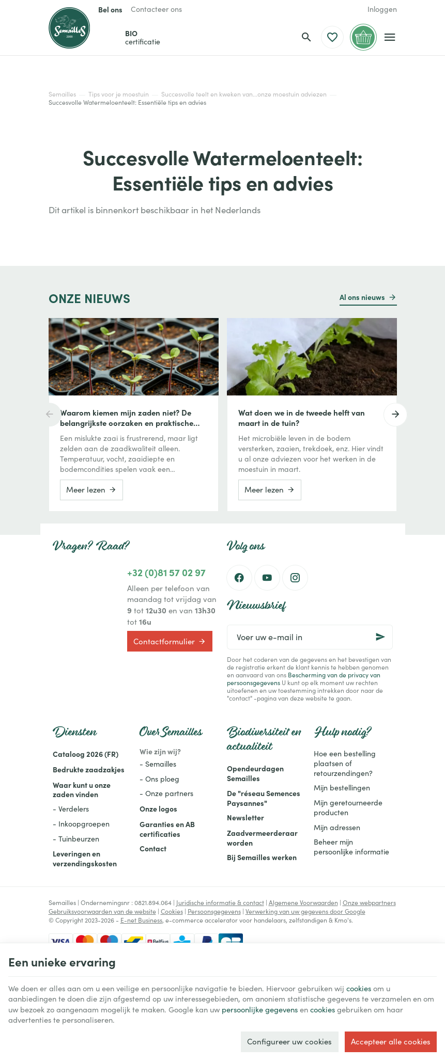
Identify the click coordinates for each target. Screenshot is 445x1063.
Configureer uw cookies (289, 1041)
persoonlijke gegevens (281, 1008)
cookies (372, 986)
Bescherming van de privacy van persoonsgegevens (303, 679)
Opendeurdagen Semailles (255, 773)
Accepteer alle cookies (391, 1041)
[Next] (397, 414)
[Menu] (390, 37)
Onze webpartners (369, 902)
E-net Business (141, 920)
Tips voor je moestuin (118, 94)
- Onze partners (166, 793)
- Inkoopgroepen (81, 824)
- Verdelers (71, 809)
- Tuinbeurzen (76, 839)
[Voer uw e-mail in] (310, 637)
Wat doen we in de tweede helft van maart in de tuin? (301, 417)
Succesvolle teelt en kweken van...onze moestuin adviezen (244, 94)
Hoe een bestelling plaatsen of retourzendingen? (345, 763)
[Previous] (48, 414)
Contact (153, 848)
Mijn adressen (337, 827)
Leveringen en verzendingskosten (85, 858)
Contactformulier (169, 641)
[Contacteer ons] (156, 9)
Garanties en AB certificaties (167, 829)
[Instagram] (295, 577)
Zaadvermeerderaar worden (262, 838)
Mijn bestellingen (342, 787)
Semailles (62, 94)
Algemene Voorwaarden (303, 902)
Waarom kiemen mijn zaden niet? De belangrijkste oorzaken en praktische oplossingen (126, 417)
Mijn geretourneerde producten (348, 807)
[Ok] (380, 637)
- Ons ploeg (159, 779)
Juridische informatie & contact (220, 902)
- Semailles (158, 764)
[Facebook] (239, 577)
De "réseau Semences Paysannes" (263, 798)
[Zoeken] (306, 37)
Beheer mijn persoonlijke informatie (351, 846)
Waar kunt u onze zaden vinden (82, 790)
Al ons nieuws (362, 297)
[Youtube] (267, 577)
